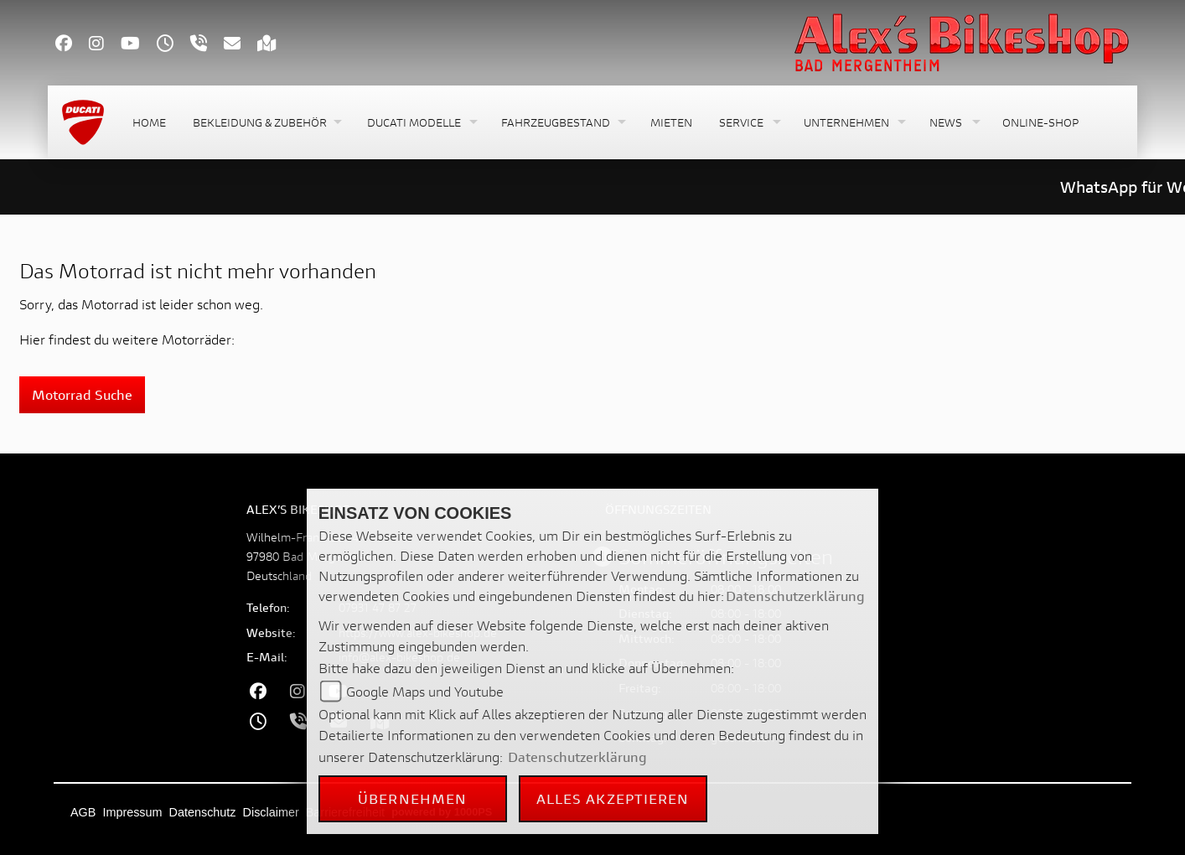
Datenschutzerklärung (795, 595)
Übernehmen (412, 798)
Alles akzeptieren (613, 798)
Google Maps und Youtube (425, 691)
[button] (266, 122)
